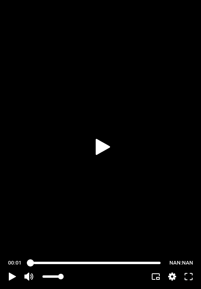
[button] (12, 276)
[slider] (95, 263)
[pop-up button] (172, 276)
